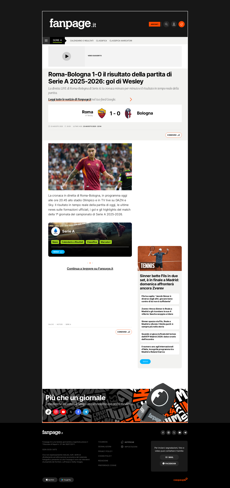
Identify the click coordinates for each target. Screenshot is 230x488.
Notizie (60, 324)
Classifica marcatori (121, 40)
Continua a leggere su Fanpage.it (90, 268)
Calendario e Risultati (72, 242)
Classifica (101, 40)
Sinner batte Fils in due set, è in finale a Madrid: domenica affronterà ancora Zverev (159, 282)
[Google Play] (66, 479)
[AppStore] (50, 479)
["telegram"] (89, 412)
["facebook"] (81, 412)
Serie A (57, 40)
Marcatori (106, 242)
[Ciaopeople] (181, 480)
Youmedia (103, 442)
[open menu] (46, 40)
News (55, 242)
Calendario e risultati (81, 40)
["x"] (73, 412)
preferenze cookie (107, 465)
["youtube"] (65, 412)
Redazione (103, 461)
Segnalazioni (104, 446)
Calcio (51, 324)
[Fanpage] (52, 432)
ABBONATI (154, 24)
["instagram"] (57, 412)
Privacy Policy (105, 451)
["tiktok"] (48, 412)
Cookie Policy (105, 456)
